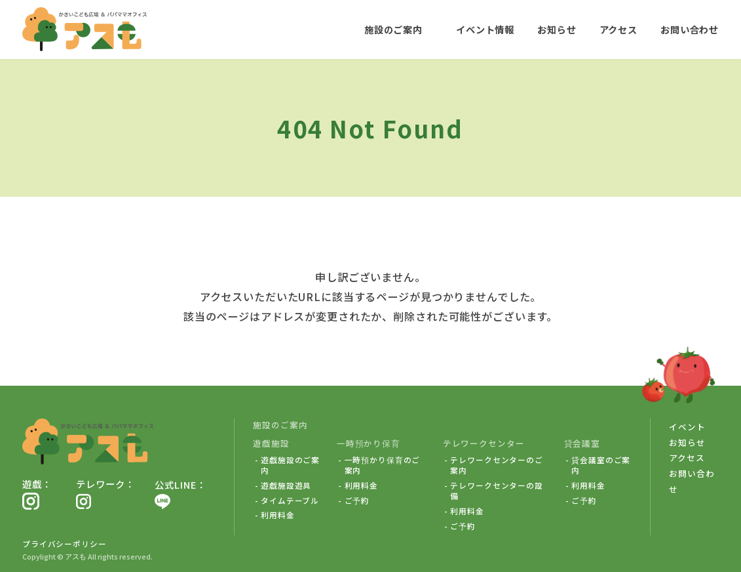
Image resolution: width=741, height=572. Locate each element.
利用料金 (277, 515)
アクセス (618, 29)
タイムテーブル (290, 500)
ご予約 (357, 500)
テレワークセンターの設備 (496, 490)
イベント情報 (485, 29)
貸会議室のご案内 (600, 465)
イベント (687, 426)
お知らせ (556, 29)
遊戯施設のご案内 (290, 465)
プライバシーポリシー (64, 543)
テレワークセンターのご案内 (496, 465)
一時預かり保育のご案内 (383, 465)
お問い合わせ (689, 29)
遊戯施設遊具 (286, 485)
